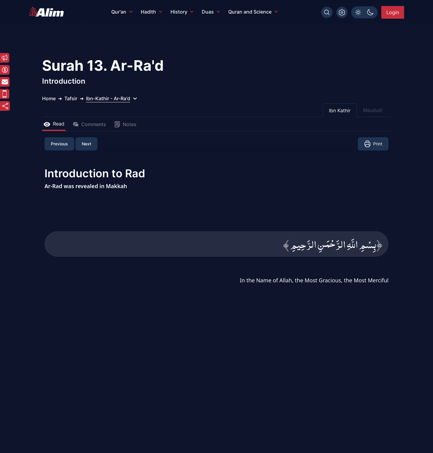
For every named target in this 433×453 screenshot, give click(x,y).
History (181, 12)
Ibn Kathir (340, 110)
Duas (211, 12)
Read (53, 124)
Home (49, 98)
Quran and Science (253, 12)
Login (392, 12)
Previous (59, 143)
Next (86, 143)
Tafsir (70, 98)
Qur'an (121, 12)
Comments (89, 124)
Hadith (151, 12)
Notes (125, 124)
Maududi (372, 110)
